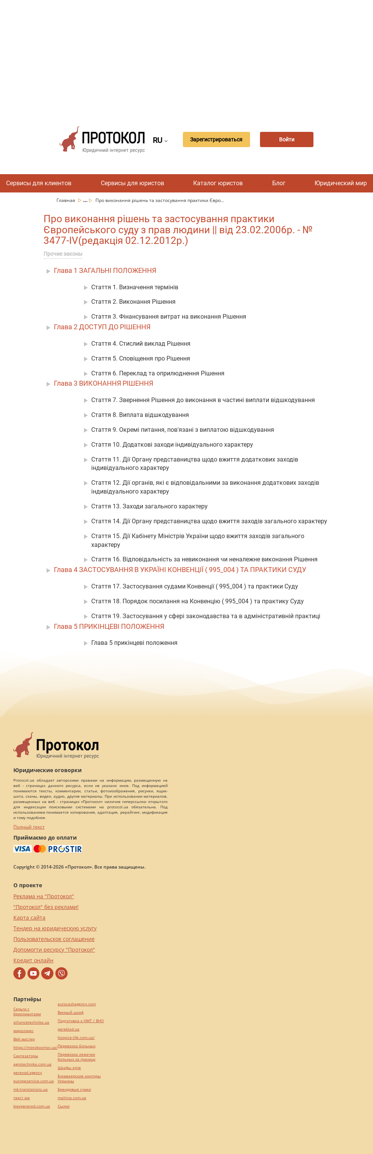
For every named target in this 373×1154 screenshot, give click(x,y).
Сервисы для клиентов (38, 183)
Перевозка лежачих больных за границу (76, 1057)
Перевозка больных (76, 1045)
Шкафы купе (69, 1067)
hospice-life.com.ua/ (76, 1037)
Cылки (63, 1106)
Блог (279, 183)
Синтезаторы (25, 1055)
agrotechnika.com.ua (32, 1064)
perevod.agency (27, 1072)
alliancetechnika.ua (31, 1022)
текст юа (21, 1097)
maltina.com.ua (72, 1097)
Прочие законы (63, 254)
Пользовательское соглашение (54, 938)
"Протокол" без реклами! (46, 906)
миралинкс (23, 1030)
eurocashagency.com (77, 1004)
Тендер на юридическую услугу (55, 928)
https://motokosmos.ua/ (35, 1047)
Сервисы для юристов (132, 183)
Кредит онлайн (33, 960)
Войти (286, 139)
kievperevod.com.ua (31, 1106)
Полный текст (29, 827)
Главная (66, 200)
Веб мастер (24, 1039)
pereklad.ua (68, 1029)
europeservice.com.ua (33, 1081)
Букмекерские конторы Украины (79, 1078)
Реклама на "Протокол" (43, 896)
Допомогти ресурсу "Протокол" (54, 949)
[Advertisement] (211, 57)
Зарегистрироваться (216, 139)
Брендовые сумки (74, 1089)
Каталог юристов (218, 183)
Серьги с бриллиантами (27, 1011)
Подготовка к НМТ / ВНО (81, 1020)
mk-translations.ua (30, 1089)
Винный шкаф (71, 1012)
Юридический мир (341, 183)
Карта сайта (29, 917)
